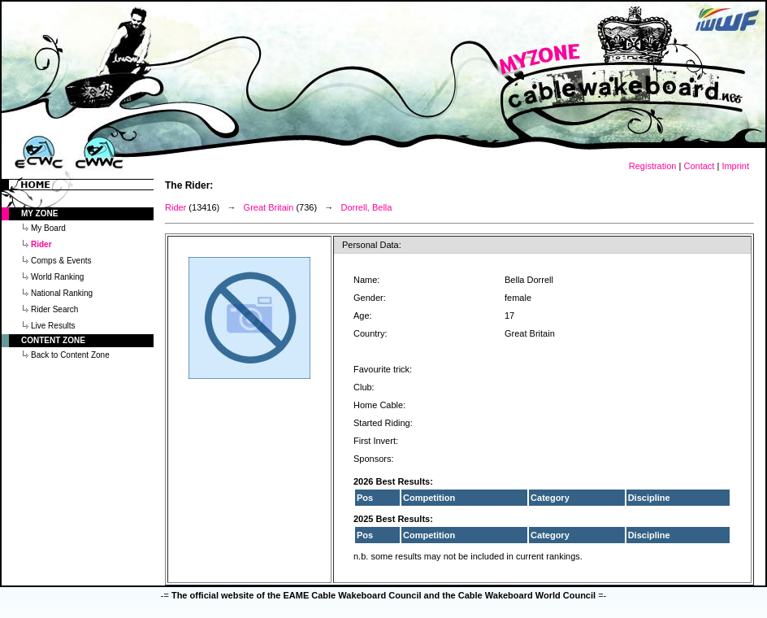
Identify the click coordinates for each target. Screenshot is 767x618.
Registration (653, 166)
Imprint (735, 166)
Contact (698, 166)
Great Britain (269, 207)
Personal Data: (371, 245)
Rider (175, 207)
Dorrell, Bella (366, 207)
